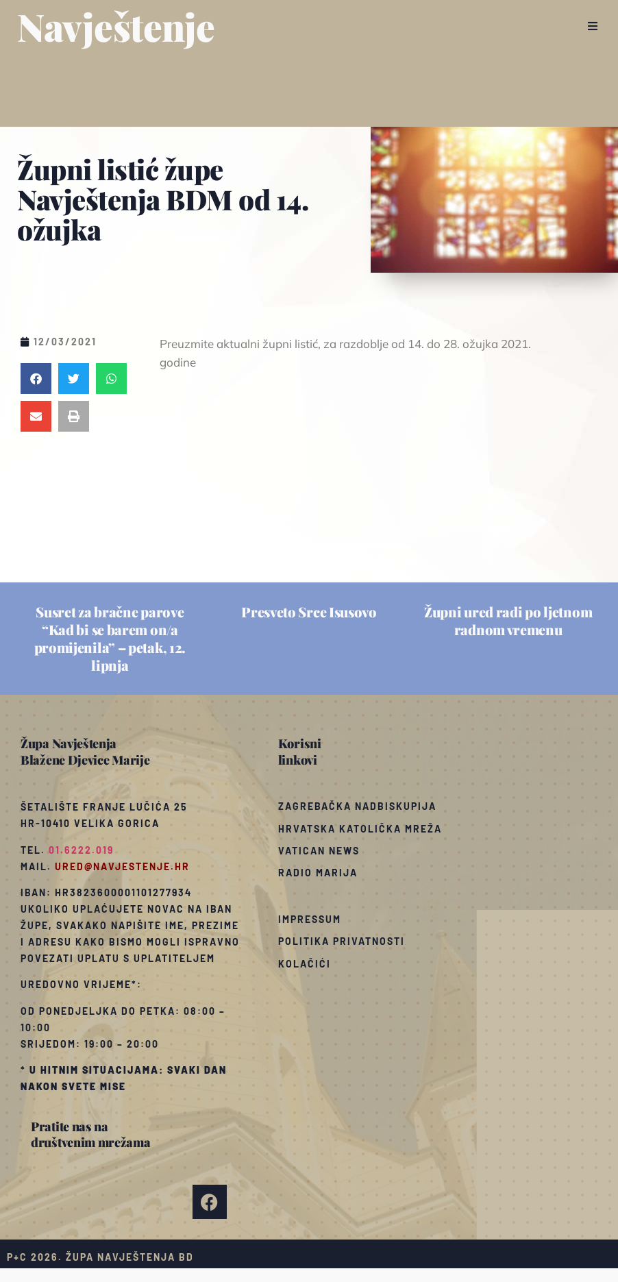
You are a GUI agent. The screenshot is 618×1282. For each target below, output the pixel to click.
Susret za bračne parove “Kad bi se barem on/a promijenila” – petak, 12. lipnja (110, 638)
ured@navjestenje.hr (122, 866)
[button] (592, 26)
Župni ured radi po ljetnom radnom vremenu (508, 620)
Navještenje (116, 26)
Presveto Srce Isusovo (309, 611)
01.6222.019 (81, 850)
